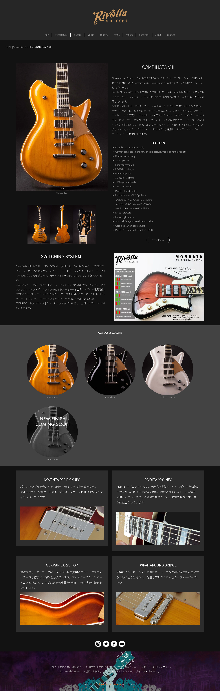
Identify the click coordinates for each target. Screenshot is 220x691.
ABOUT (158, 35)
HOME (8, 47)
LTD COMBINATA (61, 35)
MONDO (91, 35)
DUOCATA (104, 35)
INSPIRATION (144, 35)
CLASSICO (78, 35)
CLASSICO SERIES (23, 47)
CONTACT (171, 35)
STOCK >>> (158, 240)
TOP (47, 35)
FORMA (117, 35)
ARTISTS (129, 35)
